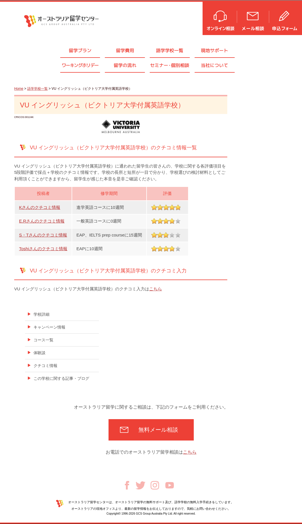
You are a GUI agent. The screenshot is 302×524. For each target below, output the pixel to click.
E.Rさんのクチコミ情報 (41, 221)
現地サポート (214, 50)
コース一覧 (43, 340)
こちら (155, 288)
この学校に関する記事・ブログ (61, 378)
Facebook (127, 485)
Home (18, 89)
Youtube (169, 485)
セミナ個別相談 (169, 65)
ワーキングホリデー (80, 65)
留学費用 (125, 50)
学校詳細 (41, 314)
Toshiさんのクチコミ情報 (43, 248)
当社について (214, 65)
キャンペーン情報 (49, 327)
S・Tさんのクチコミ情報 (43, 235)
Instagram (155, 485)
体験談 (39, 352)
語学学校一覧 (169, 50)
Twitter (140, 485)
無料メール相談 (158, 430)
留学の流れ (125, 65)
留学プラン (80, 50)
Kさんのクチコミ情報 (39, 207)
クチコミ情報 (45, 365)
